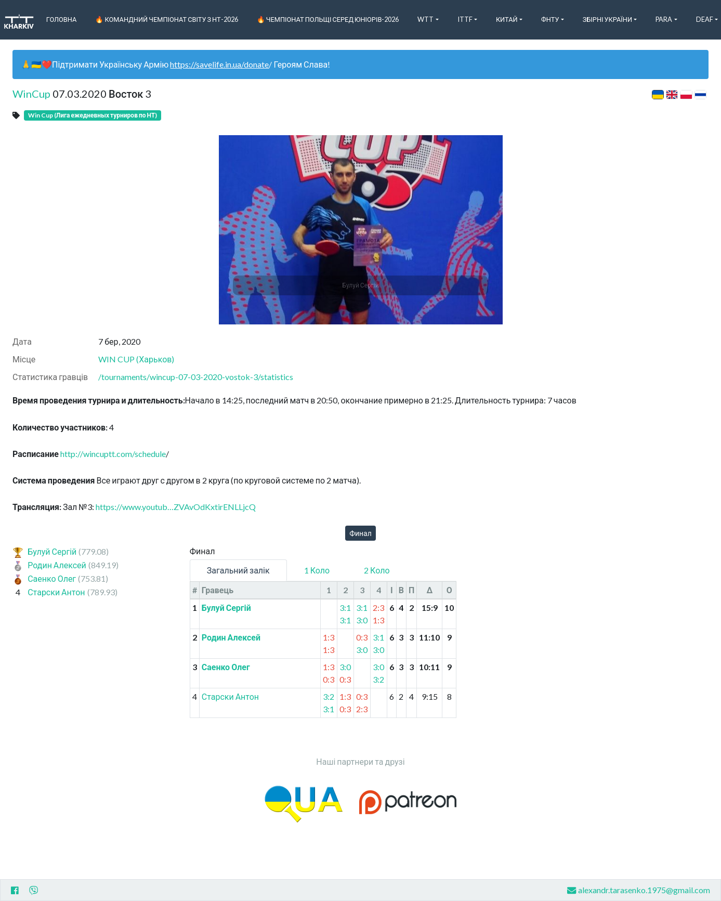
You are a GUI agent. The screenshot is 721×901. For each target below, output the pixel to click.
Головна (61, 19)
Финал (360, 533)
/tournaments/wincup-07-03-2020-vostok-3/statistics (195, 377)
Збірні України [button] (607, 19)
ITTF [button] (465, 19)
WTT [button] (425, 19)
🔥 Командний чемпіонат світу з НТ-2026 (166, 19)
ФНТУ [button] (550, 19)
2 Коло (376, 570)
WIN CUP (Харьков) (136, 359)
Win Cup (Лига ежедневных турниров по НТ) (92, 115)
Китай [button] (507, 19)
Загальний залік (238, 570)
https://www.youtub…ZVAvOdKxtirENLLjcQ (176, 507)
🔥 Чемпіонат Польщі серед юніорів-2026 (328, 19)
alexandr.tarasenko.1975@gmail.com (638, 890)
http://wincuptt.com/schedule (113, 454)
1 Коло (317, 570)
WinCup (31, 93)
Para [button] (664, 19)
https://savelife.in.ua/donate (219, 64)
